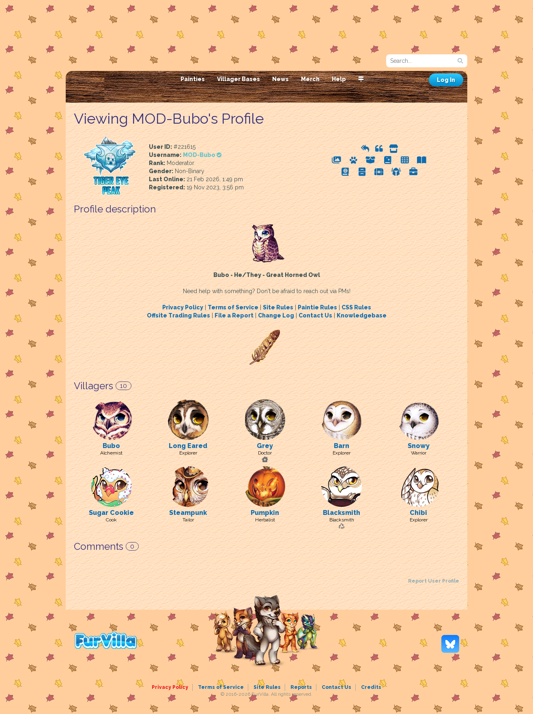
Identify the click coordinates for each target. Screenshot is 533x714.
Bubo (111, 446)
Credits (371, 687)
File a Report (234, 315)
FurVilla (121, 58)
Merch (310, 79)
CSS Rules (356, 307)
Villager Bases (238, 79)
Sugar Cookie (111, 513)
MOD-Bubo (202, 155)
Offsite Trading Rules (178, 315)
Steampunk (188, 513)
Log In (446, 80)
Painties (193, 79)
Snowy (419, 446)
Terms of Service (233, 307)
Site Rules (278, 307)
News (280, 79)
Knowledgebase (362, 315)
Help (339, 79)
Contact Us (315, 315)
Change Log (276, 315)
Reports (301, 687)
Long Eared (188, 446)
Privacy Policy (182, 307)
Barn (341, 446)
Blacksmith (341, 513)
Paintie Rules (317, 307)
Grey (265, 446)
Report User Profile (433, 581)
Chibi (418, 513)
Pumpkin (265, 513)
